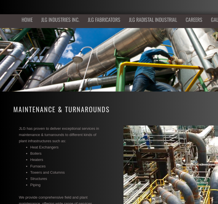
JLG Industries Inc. (60, 19)
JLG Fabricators (104, 19)
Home (27, 19)
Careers (194, 19)
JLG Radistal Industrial (153, 19)
